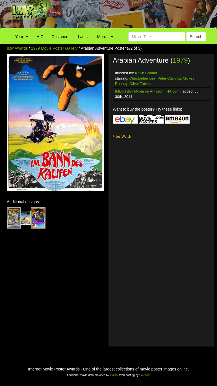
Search (196, 36)
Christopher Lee (142, 78)
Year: (21, 36)
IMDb (119, 91)
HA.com (172, 91)
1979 (180, 60)
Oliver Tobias (140, 84)
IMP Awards (17, 48)
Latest (83, 36)
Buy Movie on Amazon (145, 91)
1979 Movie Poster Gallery (54, 48)
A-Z (40, 36)
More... (105, 36)
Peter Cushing (169, 78)
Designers (61, 36)
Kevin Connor (146, 73)
